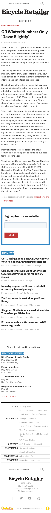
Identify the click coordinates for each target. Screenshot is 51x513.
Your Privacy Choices (28, 430)
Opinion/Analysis (26, 410)
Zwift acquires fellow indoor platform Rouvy (22, 299)
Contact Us (39, 444)
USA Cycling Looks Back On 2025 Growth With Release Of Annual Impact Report (25, 260)
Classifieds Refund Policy (30, 422)
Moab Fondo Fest (9, 367)
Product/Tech (41, 410)
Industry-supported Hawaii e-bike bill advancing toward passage (23, 287)
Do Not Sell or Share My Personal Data (33, 435)
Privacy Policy (25, 426)
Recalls (13, 281)
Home (3, 26)
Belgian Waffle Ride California (16, 386)
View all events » (8, 396)
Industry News (13, 26)
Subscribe (23, 460)
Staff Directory (25, 444)
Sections (25, 21)
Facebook (13, 498)
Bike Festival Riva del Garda (15, 357)
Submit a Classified (27, 452)
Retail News (24, 414)
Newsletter (35, 460)
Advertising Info (26, 456)
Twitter (21, 498)
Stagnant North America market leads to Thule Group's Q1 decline (25, 311)
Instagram (38, 498)
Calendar (33, 418)
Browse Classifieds (27, 448)
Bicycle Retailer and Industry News (23, 347)
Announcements (17, 265)
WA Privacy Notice (27, 440)
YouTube (29, 498)
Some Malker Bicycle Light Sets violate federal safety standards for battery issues (23, 274)
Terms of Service (41, 426)
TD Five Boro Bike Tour (12, 376)
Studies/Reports (39, 414)
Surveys (22, 418)
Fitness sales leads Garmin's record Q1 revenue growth (23, 323)
